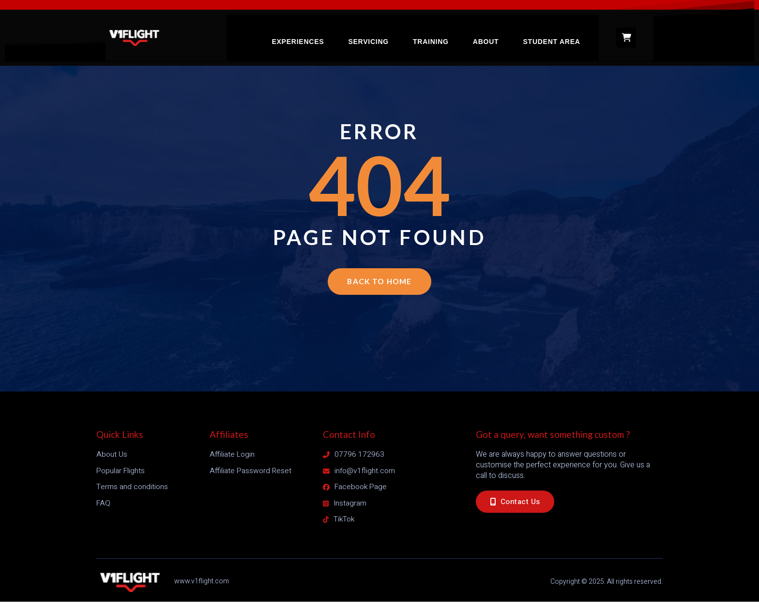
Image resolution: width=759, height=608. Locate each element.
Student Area (560, 33)
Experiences (314, 33)
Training (443, 33)
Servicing (383, 33)
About (496, 33)
